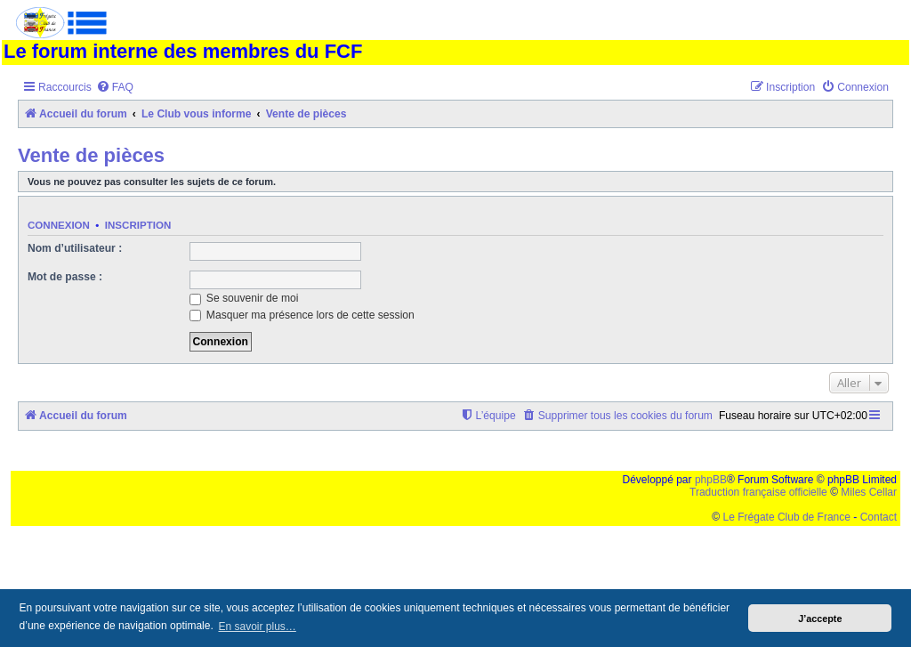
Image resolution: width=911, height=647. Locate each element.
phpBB (711, 479)
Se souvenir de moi (244, 298)
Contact (878, 517)
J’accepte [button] (820, 618)
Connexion (59, 225)
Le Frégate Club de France (787, 517)
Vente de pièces (91, 155)
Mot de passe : (65, 277)
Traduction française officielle (758, 492)
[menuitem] (114, 88)
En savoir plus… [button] (256, 626)
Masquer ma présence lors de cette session (302, 315)
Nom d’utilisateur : (75, 248)
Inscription (138, 225)
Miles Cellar (869, 492)
